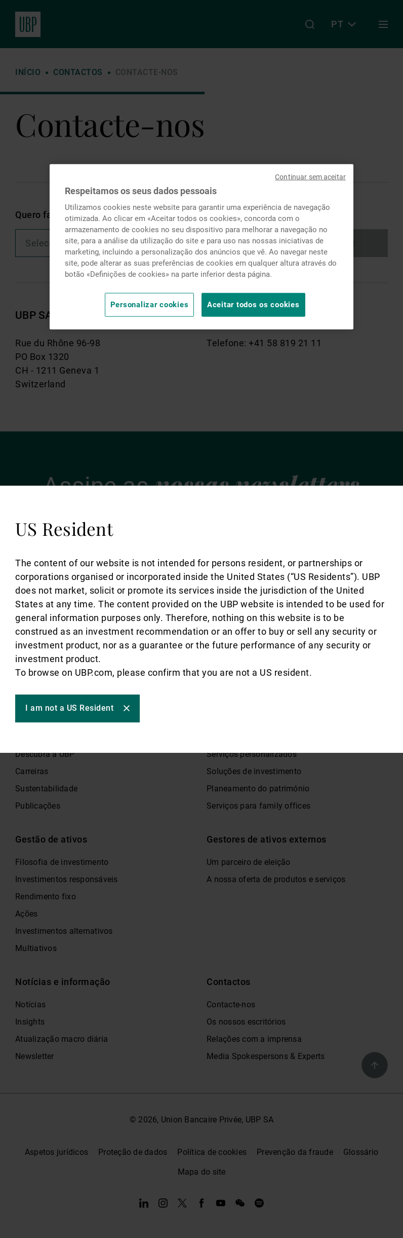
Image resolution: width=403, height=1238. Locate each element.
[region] (201, 246)
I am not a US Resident (69, 708)
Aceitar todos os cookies (253, 304)
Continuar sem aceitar (310, 177)
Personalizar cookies (149, 304)
